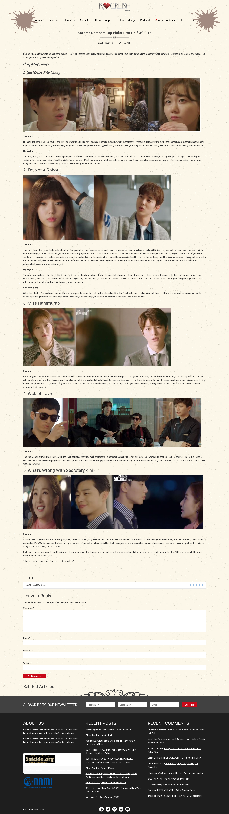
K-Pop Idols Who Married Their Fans (173, 779)
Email (26, 650)
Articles (39, 20)
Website (27, 663)
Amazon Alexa (165, 20)
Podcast (145, 20)
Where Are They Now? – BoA (99, 735)
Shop (182, 20)
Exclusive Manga (125, 20)
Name (26, 638)
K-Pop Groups (103, 20)
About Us (85, 20)
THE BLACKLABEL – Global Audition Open (182, 758)
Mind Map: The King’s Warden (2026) (102, 797)
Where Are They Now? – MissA (100, 768)
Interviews (69, 20)
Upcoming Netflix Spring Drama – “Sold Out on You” (109, 729)
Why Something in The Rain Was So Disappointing (180, 773)
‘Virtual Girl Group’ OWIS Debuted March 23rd (106, 782)
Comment (28, 608)
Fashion (53, 20)
